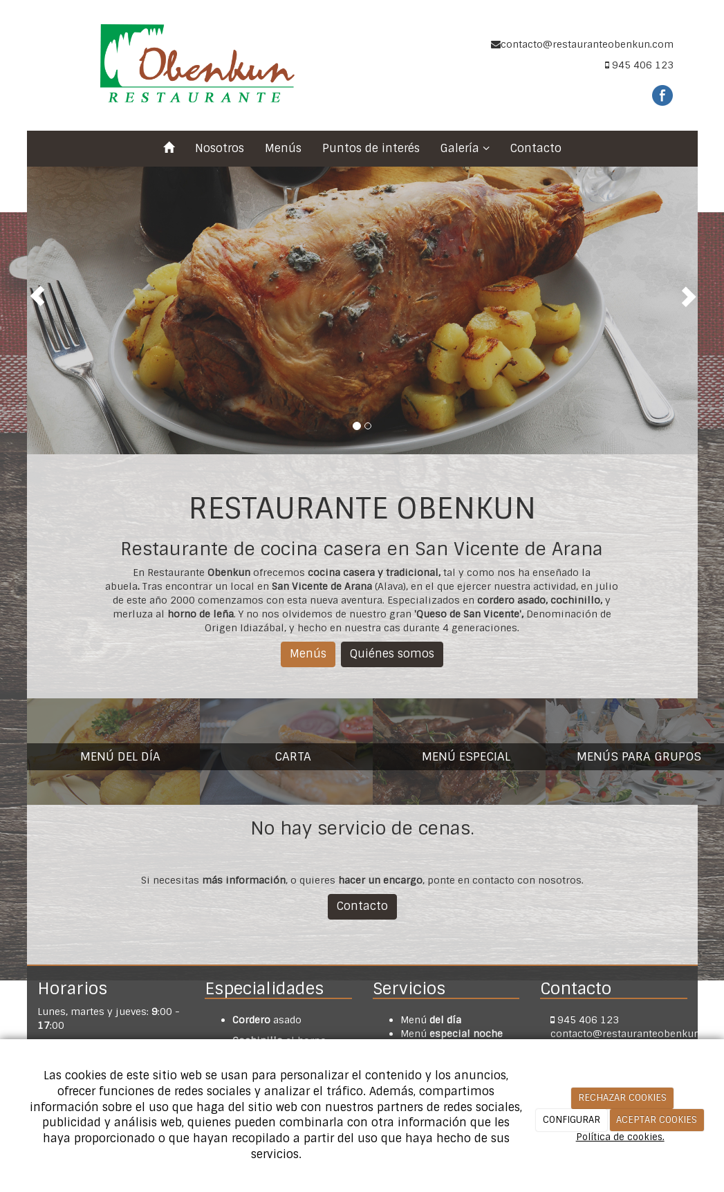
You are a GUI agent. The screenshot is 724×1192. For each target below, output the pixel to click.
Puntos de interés (371, 148)
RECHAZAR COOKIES (622, 1097)
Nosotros (219, 148)
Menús (283, 148)
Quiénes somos (392, 653)
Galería (465, 148)
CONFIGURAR (571, 1120)
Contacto (535, 148)
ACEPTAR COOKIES (656, 1120)
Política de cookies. (620, 1137)
